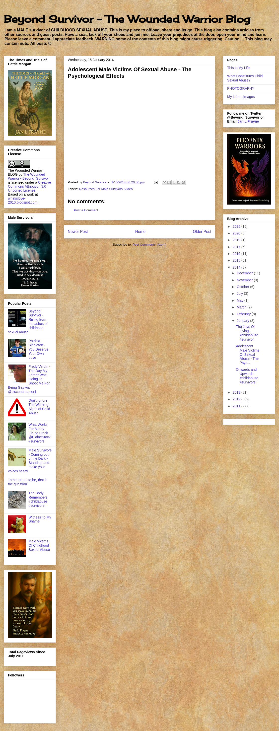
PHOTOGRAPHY (240, 88)
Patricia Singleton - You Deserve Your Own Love (39, 349)
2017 (237, 247)
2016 (237, 254)
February (244, 314)
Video (129, 189)
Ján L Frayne (248, 121)
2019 (237, 240)
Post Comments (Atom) (149, 244)
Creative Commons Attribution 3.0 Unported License (29, 186)
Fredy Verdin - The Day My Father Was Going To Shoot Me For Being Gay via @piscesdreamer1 (29, 379)
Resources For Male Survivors (101, 189)
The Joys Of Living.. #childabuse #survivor (247, 333)
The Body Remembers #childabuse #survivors (38, 499)
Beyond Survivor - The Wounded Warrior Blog (127, 19)
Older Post (202, 231)
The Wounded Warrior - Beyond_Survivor (28, 176)
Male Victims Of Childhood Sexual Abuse (39, 545)
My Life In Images (241, 97)
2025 (237, 226)
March (242, 307)
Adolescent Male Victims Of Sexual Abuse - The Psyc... (247, 354)
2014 (237, 267)
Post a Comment (86, 210)
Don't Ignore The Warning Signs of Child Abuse (39, 406)
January (243, 321)
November (245, 280)
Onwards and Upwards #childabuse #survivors (247, 375)
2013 (237, 392)
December (245, 273)
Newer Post (78, 231)
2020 (237, 233)
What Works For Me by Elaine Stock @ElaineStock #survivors (40, 433)
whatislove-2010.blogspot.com (22, 200)
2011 (237, 406)
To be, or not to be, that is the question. (27, 482)
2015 (237, 260)
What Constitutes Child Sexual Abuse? (245, 78)
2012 (237, 399)
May (240, 300)
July (240, 293)
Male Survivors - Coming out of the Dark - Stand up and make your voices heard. (30, 460)
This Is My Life (238, 68)
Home (140, 231)
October (243, 287)
